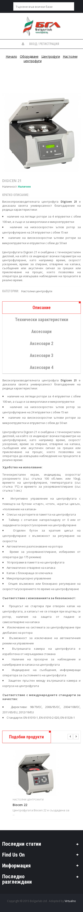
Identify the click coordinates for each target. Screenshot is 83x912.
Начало (11, 56)
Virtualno (70, 901)
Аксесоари (41, 331)
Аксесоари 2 (41, 343)
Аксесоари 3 (41, 355)
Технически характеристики (41, 319)
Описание (42, 307)
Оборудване (29, 56)
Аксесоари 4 (41, 367)
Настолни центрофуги (36, 291)
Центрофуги (50, 56)
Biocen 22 (20, 805)
